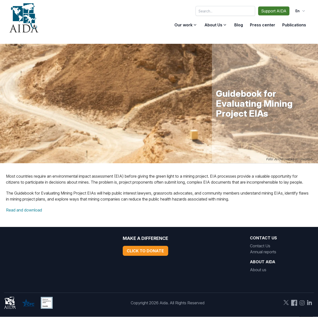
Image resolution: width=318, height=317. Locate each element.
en (300, 10)
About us (258, 269)
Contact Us (260, 245)
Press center (262, 24)
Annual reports (263, 251)
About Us (213, 24)
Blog (238, 24)
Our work (183, 24)
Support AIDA (273, 10)
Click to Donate (145, 250)
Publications (294, 24)
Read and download (24, 210)
